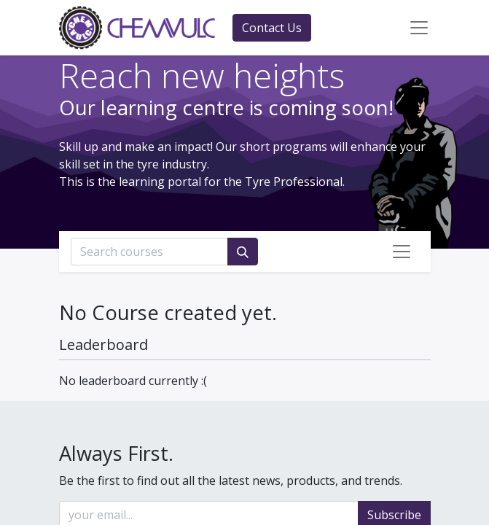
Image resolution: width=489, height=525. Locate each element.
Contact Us (272, 28)
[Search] (242, 251)
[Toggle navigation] (401, 251)
